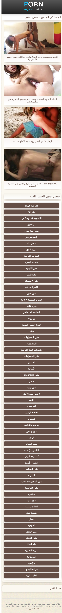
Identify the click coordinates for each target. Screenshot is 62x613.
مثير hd (30, 212)
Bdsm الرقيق (30, 412)
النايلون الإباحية (30, 450)
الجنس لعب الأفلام (30, 393)
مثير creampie (30, 375)
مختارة (30, 494)
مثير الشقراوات (30, 337)
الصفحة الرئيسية (31, 608)
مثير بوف (30, 387)
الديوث (30, 475)
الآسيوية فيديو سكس (30, 218)
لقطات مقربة (30, 506)
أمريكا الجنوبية (30, 550)
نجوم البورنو (30, 444)
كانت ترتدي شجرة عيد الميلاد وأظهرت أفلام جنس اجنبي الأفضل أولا (31, 58)
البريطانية (30, 556)
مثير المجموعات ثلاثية (30, 481)
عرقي (30, 331)
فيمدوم (30, 419)
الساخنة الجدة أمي (30, 312)
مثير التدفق (30, 538)
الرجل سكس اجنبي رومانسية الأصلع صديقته (31, 141)
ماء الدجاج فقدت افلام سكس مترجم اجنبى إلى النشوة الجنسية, (31, 184)
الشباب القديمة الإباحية (30, 299)
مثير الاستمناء (30, 281)
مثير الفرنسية (30, 487)
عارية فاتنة (30, 306)
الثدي (30, 400)
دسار (30, 519)
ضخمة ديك (30, 513)
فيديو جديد (26, 9)
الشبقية (30, 525)
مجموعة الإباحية (30, 425)
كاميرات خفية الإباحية (30, 350)
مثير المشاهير (30, 469)
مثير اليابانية (30, 268)
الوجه (30, 437)
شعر (30, 381)
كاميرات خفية (30, 287)
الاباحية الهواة (30, 205)
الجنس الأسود (30, 462)
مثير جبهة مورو (30, 230)
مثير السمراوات (30, 356)
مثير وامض (30, 431)
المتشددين (30, 343)
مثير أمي (30, 500)
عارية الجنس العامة (30, 324)
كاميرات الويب (30, 456)
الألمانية (30, 368)
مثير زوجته (30, 318)
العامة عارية (30, 575)
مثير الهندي (30, 531)
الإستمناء (30, 406)
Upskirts (30, 544)
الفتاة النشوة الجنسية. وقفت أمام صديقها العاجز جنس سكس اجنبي (31, 100)
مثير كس (30, 293)
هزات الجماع (30, 569)
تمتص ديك (30, 243)
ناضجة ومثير (30, 237)
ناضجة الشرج (30, 262)
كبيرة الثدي (30, 249)
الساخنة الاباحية (30, 256)
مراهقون (30, 224)
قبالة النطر (30, 274)
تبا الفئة (37, 9)
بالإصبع (30, 563)
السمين (30, 362)
